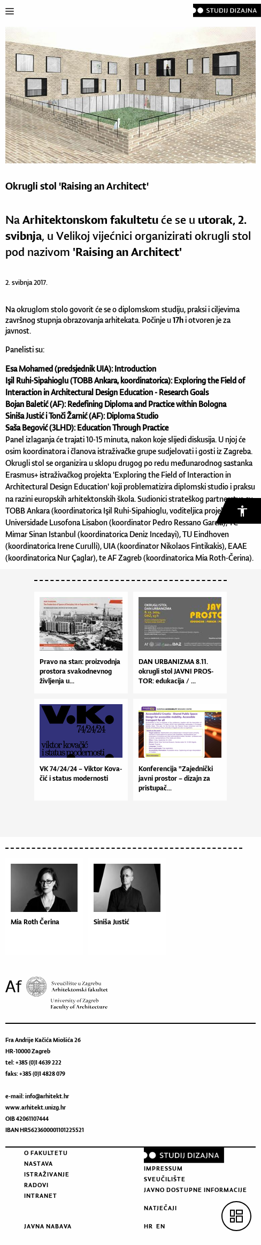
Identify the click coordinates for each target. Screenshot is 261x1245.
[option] (46, 909)
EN (160, 1226)
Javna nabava (48, 1226)
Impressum (163, 1168)
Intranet (40, 1195)
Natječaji (160, 1208)
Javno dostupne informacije (195, 1190)
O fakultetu (46, 1153)
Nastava (38, 1163)
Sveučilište (165, 1179)
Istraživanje (47, 1174)
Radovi (36, 1185)
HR (148, 1226)
